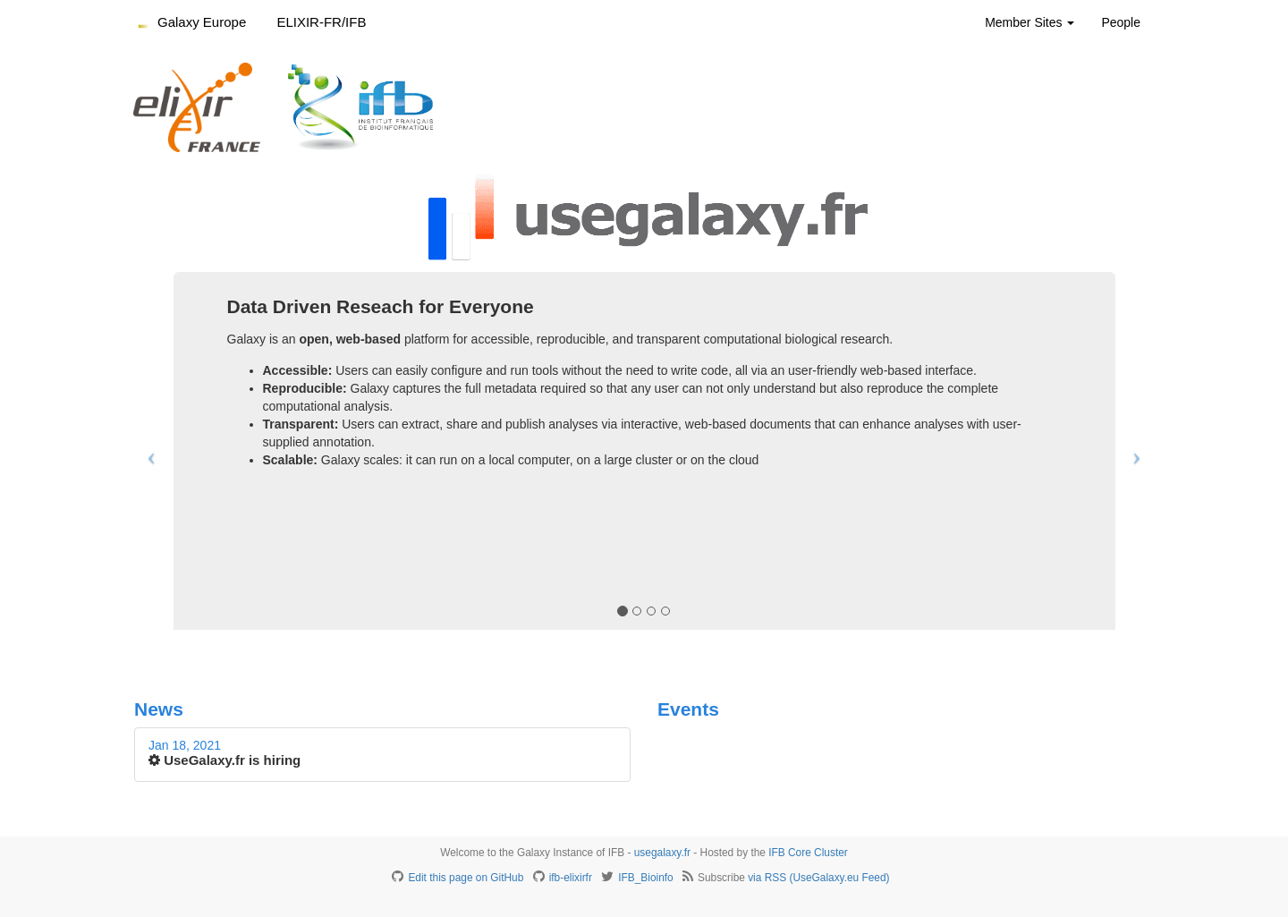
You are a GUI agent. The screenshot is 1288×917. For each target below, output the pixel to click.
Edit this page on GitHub (465, 877)
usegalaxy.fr (662, 852)
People (1120, 22)
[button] (147, 451)
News (158, 709)
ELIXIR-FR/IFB (321, 22)
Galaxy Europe (201, 22)
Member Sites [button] (1029, 22)
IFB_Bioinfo (645, 877)
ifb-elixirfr (570, 877)
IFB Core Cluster (808, 852)
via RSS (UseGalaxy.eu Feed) (818, 877)
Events (688, 709)
